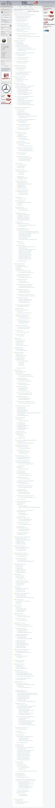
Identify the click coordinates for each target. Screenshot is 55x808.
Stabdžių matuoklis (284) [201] (22, 635)
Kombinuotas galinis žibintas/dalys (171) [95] (25, 284)
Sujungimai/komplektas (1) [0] (21, 610)
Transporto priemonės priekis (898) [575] (23, 501)
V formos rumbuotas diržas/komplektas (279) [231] (25, 96)
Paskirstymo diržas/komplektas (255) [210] (26, 713)
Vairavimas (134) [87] (18, 670)
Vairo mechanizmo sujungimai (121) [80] (23, 678)
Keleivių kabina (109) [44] (21, 417)
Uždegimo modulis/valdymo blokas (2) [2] (23, 539)
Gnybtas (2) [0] (21, 172)
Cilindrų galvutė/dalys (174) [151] (22, 691)
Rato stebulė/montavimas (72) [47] (22, 20)
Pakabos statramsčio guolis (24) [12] (22, 582)
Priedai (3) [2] (20, 203)
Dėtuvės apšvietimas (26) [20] (24, 302)
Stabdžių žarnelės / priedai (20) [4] (23, 218)
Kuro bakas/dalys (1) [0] (22, 426)
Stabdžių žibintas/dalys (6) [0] (23, 289)
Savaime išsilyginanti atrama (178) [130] (24, 26)
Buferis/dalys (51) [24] (21, 407)
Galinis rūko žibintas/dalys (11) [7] (23, 275)
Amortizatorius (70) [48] (22, 198)
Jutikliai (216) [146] (21, 141)
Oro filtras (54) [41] (21, 167)
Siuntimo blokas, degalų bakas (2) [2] (23, 74)
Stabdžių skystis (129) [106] (21, 640)
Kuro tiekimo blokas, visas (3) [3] (22, 73)
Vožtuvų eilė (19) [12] (21, 792)
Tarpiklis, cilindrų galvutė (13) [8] (24, 236)
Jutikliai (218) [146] (20, 308)
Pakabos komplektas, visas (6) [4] (22, 580)
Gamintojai (30, 6)
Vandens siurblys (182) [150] (22, 59)
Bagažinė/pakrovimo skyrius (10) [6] (23, 588)
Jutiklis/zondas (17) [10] (21, 356)
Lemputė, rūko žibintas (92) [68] (24, 159)
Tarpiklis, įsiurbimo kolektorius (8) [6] (25, 254)
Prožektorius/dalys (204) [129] (23, 316)
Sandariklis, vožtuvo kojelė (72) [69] (25, 252)
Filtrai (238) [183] (20, 163)
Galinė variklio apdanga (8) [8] (23, 410)
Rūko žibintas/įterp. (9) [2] (23, 453)
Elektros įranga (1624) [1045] (20, 263)
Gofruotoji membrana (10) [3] (21, 608)
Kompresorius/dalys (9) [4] (23, 739)
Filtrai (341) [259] (18, 338)
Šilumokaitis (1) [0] (20, 78)
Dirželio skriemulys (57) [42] (21, 84)
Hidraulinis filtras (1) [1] (21, 341)
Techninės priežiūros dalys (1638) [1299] (22, 649)
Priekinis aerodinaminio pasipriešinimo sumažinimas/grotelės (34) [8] (29, 412)
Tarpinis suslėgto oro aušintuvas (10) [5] (25, 740)
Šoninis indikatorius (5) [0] (23, 388)
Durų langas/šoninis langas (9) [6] (23, 425)
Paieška (20, 6)
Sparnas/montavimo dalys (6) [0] (23, 415)
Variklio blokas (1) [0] (21, 732)
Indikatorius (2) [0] (22, 513)
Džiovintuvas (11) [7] (20, 565)
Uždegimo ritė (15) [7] (21, 185)
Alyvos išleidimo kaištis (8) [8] (24, 767)
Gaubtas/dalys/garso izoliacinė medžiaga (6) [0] (25, 480)
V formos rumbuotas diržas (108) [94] (24, 103)
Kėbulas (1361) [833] (18, 370)
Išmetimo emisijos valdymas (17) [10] (23, 554)
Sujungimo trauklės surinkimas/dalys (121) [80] (24, 674)
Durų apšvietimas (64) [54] (22, 378)
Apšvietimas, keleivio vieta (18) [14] (25, 300)
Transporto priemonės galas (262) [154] (23, 460)
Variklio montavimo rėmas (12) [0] (23, 777)
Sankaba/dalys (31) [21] (20, 207)
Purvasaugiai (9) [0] (21, 414)
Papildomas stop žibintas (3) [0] (24, 292)
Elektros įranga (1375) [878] (21, 132)
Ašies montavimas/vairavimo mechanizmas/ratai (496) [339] (25, 14)
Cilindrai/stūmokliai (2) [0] (22, 228)
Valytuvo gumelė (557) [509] (21, 594)
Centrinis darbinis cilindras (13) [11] (24, 616)
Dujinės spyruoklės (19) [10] (21, 371)
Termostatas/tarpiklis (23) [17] (23, 120)
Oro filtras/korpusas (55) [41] (23, 742)
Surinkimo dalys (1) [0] (20, 611)
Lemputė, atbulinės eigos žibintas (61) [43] (26, 272)
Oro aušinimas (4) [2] (20, 43)
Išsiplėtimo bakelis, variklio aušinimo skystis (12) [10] (27, 49)
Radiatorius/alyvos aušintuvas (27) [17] (23, 46)
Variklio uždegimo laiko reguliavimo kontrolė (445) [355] (26, 779)
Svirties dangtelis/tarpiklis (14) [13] (25, 235)
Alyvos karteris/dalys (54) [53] (23, 766)
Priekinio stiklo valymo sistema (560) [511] (22, 593)
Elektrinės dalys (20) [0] (21, 349)
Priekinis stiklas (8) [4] (21, 516)
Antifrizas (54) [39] (20, 42)
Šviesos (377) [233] (20, 269)
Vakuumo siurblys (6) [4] (23, 238)
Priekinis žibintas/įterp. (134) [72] (24, 160)
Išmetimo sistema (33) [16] (19, 352)
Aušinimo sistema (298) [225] (20, 40)
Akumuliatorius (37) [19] (21, 265)
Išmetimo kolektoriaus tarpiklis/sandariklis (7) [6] (27, 246)
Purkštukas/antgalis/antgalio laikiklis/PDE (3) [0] (26, 561)
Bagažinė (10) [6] (19, 800)
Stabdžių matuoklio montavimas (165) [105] (25, 638)
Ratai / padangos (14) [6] (19, 599)
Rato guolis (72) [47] (21, 21)
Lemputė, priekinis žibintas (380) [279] (24, 327)
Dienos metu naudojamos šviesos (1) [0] (24, 274)
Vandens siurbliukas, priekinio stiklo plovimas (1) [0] (25, 597)
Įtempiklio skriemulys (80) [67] (24, 782)
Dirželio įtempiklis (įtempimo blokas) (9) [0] (25, 90)
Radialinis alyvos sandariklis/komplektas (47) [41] (27, 225)
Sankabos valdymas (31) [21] (22, 208)
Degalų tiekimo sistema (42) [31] (20, 65)
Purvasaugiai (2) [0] (21, 526)
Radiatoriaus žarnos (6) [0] (22, 62)
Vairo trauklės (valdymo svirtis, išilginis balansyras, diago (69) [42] (29, 36)
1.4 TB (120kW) (3, 64)
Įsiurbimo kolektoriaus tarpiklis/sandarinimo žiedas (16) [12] (29, 232)
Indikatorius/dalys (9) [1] (22, 511)
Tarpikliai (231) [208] (21, 245)
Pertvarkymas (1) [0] (20, 744)
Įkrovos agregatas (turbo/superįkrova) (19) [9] (25, 736)
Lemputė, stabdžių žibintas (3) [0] (24, 398)
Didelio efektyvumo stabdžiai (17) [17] (23, 624)
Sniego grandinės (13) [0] (21, 591)
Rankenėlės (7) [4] (20, 665)
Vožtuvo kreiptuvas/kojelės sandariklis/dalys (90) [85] (28, 239)
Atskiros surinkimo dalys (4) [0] (23, 171)
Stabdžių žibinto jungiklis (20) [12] (22, 643)
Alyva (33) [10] (20, 763)
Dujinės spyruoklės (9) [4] (23, 505)
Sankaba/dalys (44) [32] (19, 613)
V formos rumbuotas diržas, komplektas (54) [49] (26, 104)
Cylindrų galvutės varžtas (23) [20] (25, 234)
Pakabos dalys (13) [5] (20, 577)
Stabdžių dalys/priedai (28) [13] (23, 629)
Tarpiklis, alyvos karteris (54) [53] (25, 253)
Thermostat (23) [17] (21, 55)
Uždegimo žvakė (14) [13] (22, 186)
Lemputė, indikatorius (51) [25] (24, 139)
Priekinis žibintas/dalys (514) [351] (22, 325)
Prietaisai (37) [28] (20, 330)
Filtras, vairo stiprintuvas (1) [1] (22, 671)
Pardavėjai (25, 6)
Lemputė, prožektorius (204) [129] (24, 448)
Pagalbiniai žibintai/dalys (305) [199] (23, 445)
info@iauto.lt (8, 9)
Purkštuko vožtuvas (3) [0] (23, 194)
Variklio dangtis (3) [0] (21, 499)
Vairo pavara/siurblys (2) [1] (21, 679)
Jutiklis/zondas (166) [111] (23, 193)
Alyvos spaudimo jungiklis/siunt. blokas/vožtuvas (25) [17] (27, 771)
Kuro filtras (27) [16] (21, 166)
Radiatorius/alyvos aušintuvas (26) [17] (24, 114)
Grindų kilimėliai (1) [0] (21, 589)
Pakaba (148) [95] (18, 574)
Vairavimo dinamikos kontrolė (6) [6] (23, 644)
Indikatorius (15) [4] (22, 138)
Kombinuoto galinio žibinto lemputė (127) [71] (27, 150)
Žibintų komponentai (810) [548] (23, 156)
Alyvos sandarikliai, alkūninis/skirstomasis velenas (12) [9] (29, 231)
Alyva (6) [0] (20, 657)
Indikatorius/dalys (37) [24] (22, 482)
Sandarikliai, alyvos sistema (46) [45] (25, 250)
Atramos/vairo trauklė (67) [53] (23, 31)
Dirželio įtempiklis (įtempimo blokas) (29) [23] (25, 100)
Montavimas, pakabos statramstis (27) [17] (23, 16)
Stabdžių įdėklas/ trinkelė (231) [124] (24, 214)
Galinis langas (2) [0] (21, 472)
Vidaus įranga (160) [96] (19, 799)
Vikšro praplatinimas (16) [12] (21, 38)
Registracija (3, 19)
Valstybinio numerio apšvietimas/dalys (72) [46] (26, 294)
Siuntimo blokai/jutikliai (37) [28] (23, 332)
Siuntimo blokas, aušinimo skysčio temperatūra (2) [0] (25, 52)
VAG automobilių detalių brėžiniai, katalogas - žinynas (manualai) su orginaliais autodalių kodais (5, 69)
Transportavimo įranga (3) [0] (20, 660)
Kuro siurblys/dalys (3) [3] (21, 68)
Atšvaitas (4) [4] (20, 135)
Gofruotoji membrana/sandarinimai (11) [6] (24, 673)
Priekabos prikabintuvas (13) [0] (22, 350)
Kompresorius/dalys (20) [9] (21, 569)
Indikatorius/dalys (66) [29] (22, 136)
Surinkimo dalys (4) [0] (20, 359)
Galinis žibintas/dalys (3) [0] (22, 383)
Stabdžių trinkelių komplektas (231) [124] (25, 632)
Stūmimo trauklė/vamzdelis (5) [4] (23, 791)
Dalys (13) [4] (20, 504)
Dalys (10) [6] (20, 419)
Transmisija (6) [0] (18, 654)
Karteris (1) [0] (20, 241)
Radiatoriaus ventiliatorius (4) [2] (23, 113)
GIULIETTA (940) (3, 63)
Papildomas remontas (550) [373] (22, 651)
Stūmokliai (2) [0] (22, 226)
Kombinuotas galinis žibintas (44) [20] (25, 149)
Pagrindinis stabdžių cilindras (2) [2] (23, 634)
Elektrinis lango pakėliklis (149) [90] (23, 547)
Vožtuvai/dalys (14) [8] (23, 794)
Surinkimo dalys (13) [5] (22, 578)
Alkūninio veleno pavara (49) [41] (23, 223)
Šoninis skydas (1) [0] (21, 408)
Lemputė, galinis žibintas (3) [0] (24, 384)
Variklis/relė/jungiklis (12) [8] (21, 548)
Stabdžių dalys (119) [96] (22, 637)
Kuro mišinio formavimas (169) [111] (21, 553)
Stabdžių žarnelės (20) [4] (21, 642)
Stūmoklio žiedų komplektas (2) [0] (25, 687)
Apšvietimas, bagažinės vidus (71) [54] (25, 299)
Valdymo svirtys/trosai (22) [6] (22, 647)
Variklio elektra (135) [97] (21, 774)
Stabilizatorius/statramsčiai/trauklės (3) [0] (24, 28)
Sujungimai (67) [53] (20, 30)
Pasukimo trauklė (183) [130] (22, 25)
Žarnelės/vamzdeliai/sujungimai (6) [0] (23, 61)
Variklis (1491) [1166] (18, 681)
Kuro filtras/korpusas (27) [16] (22, 67)
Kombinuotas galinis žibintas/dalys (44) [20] (25, 485)
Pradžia (16, 6)
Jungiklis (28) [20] (20, 568)
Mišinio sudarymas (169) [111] (23, 191)
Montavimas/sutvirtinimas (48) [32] (23, 35)
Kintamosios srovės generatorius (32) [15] (26, 145)
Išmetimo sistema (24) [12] (21, 169)
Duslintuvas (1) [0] (21, 176)
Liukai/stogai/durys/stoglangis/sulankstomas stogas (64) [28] (26, 440)
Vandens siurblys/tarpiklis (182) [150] (23, 57)
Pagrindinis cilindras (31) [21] (23, 620)
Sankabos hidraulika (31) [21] (24, 210)
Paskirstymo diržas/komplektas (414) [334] (24, 87)
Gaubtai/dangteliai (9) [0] (22, 411)
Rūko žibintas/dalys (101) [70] (23, 450)
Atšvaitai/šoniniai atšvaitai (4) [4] (22, 266)
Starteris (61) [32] (22, 154)
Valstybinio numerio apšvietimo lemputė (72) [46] (27, 295)
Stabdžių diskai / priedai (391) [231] (24, 217)
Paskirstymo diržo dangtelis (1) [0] (23, 94)
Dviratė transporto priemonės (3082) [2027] (22, 107)
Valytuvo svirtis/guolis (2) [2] (21, 596)
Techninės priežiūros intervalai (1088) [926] (24, 652)
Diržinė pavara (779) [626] (19, 83)
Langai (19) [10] (20, 434)
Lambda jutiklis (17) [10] (21, 358)
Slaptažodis (6, 17)
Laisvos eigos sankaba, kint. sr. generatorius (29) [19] (26, 706)
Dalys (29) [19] (21, 144)
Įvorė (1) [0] (19, 607)
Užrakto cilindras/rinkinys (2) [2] (22, 668)
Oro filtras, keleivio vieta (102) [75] (22, 79)
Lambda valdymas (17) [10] (22, 556)
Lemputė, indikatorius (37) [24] (24, 483)
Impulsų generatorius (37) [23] (23, 182)
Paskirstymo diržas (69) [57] (22, 91)
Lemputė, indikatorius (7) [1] (24, 514)
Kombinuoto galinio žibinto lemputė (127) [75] (27, 287)
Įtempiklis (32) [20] (21, 99)
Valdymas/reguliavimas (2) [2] (21, 572)
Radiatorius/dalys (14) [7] (22, 50)
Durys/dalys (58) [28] (21, 441)
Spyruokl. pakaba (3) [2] (21, 583)
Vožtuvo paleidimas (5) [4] (23, 795)
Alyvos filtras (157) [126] (21, 340)
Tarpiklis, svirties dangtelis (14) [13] (25, 257)
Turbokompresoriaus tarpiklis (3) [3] (24, 759)
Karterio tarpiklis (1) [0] (23, 248)
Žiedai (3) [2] (20, 205)
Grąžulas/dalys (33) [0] (19, 347)
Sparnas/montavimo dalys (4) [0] (23, 532)
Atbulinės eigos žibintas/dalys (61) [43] (24, 270)
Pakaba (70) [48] (19, 197)
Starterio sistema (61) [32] (22, 152)
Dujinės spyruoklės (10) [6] (23, 420)
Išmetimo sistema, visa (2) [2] (23, 177)
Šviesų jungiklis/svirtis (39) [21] (23, 306)
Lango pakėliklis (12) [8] (22, 550)
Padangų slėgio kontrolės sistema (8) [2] (23, 17)
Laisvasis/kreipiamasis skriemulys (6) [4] (26, 722)
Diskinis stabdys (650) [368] (21, 628)
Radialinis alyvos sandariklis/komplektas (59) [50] (27, 249)
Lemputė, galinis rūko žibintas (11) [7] (25, 277)
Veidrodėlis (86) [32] (21, 429)
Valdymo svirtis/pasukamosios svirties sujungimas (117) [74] (26, 33)
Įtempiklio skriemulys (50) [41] (24, 718)
